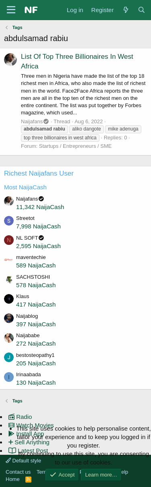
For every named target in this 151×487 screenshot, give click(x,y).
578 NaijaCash (36, 285)
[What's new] (125, 9)
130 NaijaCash (36, 382)
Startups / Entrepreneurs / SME (75, 146)
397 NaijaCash (36, 324)
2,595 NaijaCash (38, 245)
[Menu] (11, 10)
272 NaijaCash (36, 343)
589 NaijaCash (36, 265)
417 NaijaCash (36, 304)
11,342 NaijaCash (40, 206)
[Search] (141, 9)
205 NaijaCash (36, 363)
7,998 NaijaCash (38, 226)
